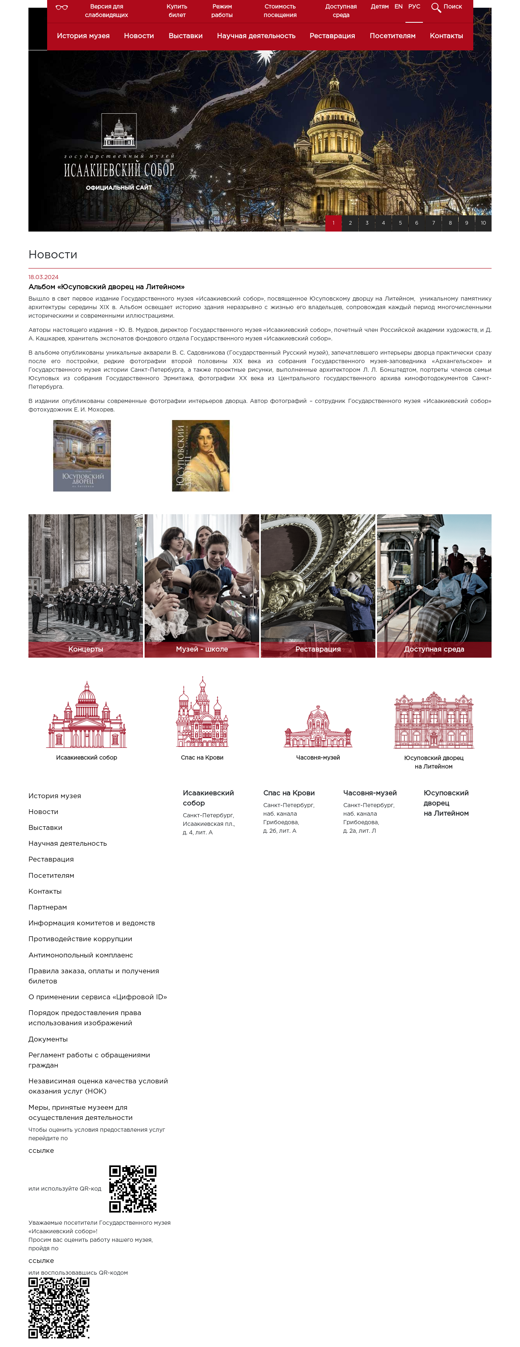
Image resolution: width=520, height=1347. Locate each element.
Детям (380, 6)
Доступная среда (341, 11)
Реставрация (332, 36)
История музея (83, 36)
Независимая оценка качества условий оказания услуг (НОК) (98, 1086)
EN (398, 6)
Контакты (446, 36)
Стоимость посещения (280, 11)
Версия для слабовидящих (106, 11)
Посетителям (393, 36)
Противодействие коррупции (80, 939)
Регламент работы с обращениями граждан (89, 1060)
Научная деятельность (256, 36)
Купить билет (177, 11)
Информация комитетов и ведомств (91, 923)
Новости (139, 36)
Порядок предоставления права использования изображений (84, 1018)
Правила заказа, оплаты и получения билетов (93, 976)
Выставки (186, 36)
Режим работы (222, 11)
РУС (414, 6)
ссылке (41, 1151)
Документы (48, 1040)
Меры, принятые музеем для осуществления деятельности (80, 1113)
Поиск (453, 6)
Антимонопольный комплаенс (80, 956)
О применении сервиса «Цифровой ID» (97, 997)
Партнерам (47, 908)
